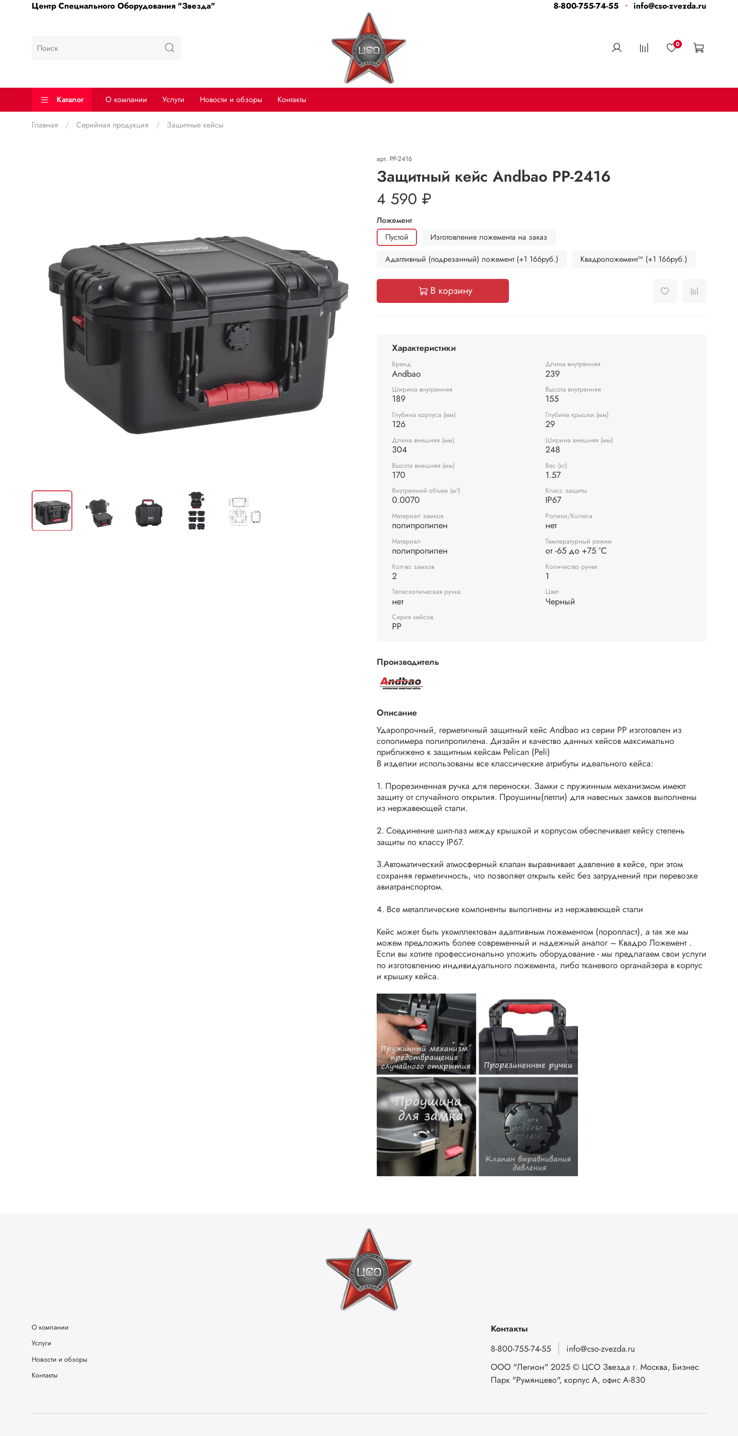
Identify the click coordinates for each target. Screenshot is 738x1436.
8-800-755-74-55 (586, 6)
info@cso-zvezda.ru (670, 6)
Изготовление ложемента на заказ (488, 237)
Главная (45, 124)
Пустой (396, 237)
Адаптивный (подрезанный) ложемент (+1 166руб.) (471, 259)
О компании (126, 99)
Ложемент (394, 220)
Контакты (291, 99)
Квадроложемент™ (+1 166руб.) (633, 259)
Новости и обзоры (231, 99)
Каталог (62, 99)
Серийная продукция (112, 124)
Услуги (173, 99)
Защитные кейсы (195, 124)
